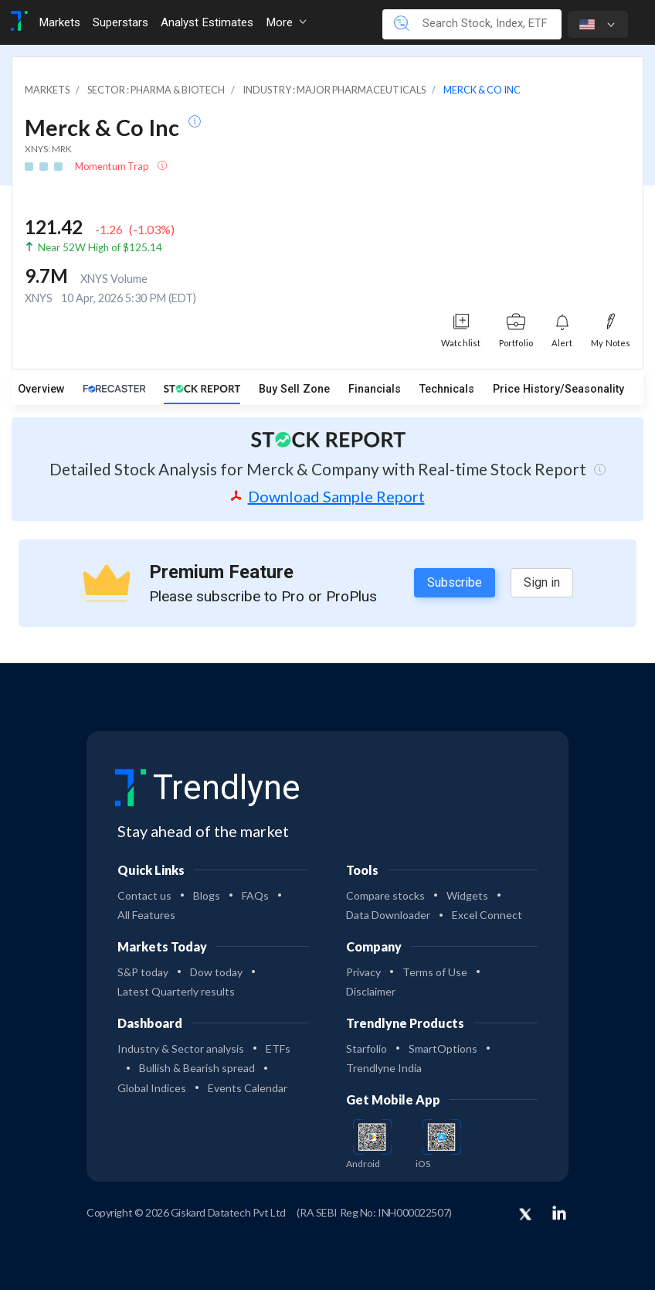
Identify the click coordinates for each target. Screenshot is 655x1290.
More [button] (286, 22)
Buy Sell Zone (294, 389)
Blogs (206, 895)
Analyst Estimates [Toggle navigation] (207, 22)
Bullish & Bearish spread (197, 1067)
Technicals (446, 389)
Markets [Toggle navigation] (59, 22)
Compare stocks (385, 895)
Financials (374, 389)
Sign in (542, 582)
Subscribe (454, 582)
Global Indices (151, 1087)
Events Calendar (247, 1087)
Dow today (216, 972)
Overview (41, 389)
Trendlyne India (384, 1067)
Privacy (363, 972)
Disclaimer (370, 991)
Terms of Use (434, 972)
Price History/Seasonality (558, 389)
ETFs (278, 1048)
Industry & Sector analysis (180, 1048)
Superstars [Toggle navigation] (120, 22)
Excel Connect (487, 914)
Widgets (467, 895)
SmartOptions (443, 1048)
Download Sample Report (328, 496)
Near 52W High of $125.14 (100, 247)
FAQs (255, 895)
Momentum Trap (112, 166)
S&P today (142, 972)
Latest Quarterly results (176, 991)
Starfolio (366, 1048)
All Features (146, 914)
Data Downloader (388, 914)
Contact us (144, 895)
